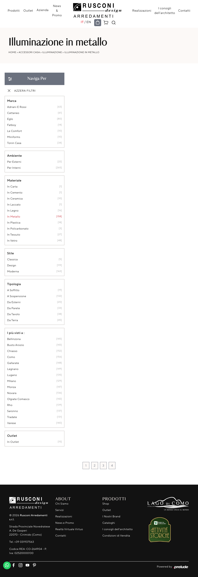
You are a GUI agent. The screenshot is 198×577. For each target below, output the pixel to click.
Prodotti (14, 10)
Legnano (13, 369)
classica (12, 259)
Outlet (28, 10)
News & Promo (57, 10)
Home (12, 52)
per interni (14, 167)
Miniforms (13, 137)
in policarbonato (18, 228)
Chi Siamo (61, 503)
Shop (105, 503)
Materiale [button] (14, 180)
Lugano (12, 375)
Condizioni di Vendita (116, 535)
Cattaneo (13, 113)
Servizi (59, 510)
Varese (11, 423)
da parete (13, 308)
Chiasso (12, 351)
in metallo (13, 216)
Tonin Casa (14, 143)
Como (11, 357)
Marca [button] (11, 101)
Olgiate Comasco (18, 399)
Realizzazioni (141, 10)
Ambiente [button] (14, 155)
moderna (13, 271)
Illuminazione (52, 52)
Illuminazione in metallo (81, 52)
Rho (9, 405)
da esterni (14, 302)
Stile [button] (10, 253)
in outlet (13, 442)
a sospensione (16, 296)
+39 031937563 (24, 541)
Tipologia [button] (14, 284)
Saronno (12, 411)
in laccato (14, 204)
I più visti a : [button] (16, 333)
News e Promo (64, 523)
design (11, 265)
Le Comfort (14, 131)
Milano (11, 381)
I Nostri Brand (111, 516)
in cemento (14, 192)
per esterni (14, 161)
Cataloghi (108, 523)
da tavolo (13, 314)
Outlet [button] (12, 436)
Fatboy (11, 125)
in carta (12, 186)
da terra (12, 320)
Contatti (184, 10)
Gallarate (13, 363)
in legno (13, 210)
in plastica (13, 222)
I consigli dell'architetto (164, 10)
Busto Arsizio (15, 345)
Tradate (12, 417)
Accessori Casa (29, 52)
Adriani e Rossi (16, 107)
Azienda (43, 10)
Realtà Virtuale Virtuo (69, 529)
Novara (11, 393)
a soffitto (13, 290)
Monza (11, 387)
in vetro (12, 240)
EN (88, 22)
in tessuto (13, 234)
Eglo (10, 119)
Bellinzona (14, 339)
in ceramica (15, 198)
